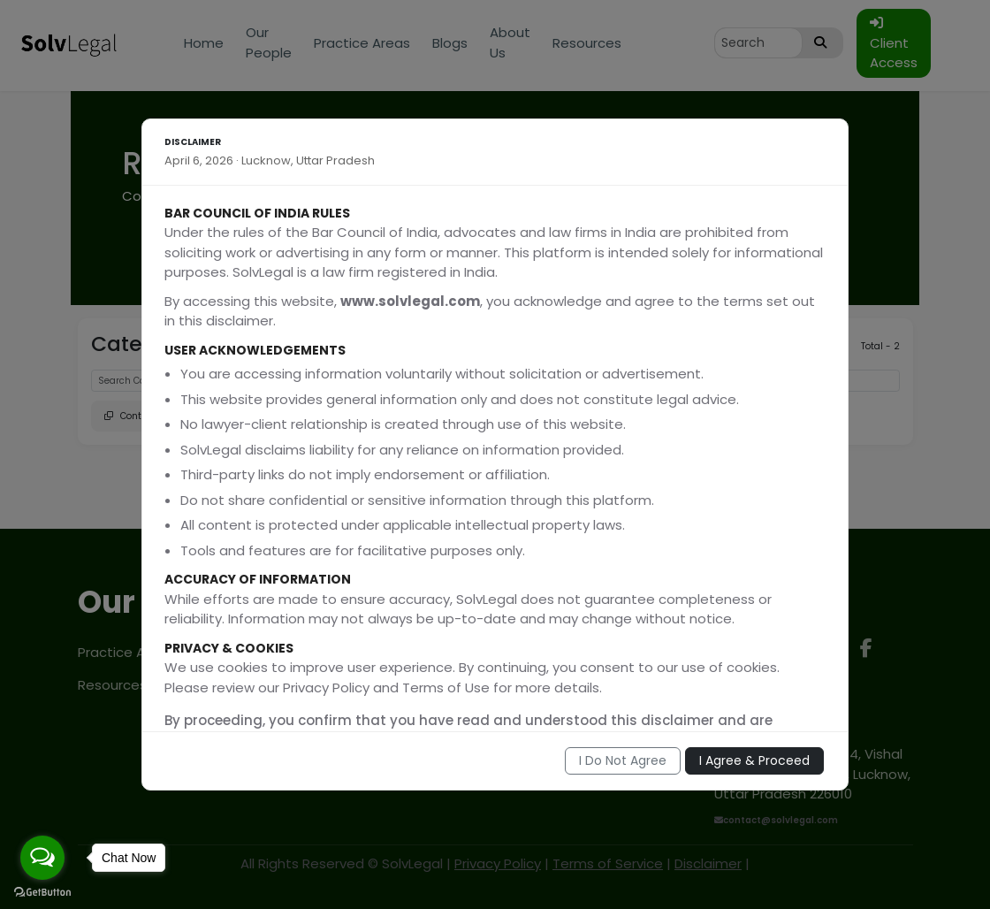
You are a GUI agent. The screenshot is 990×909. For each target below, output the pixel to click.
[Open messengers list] (42, 858)
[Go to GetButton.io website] (42, 891)
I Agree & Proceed (754, 760)
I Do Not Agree (622, 760)
